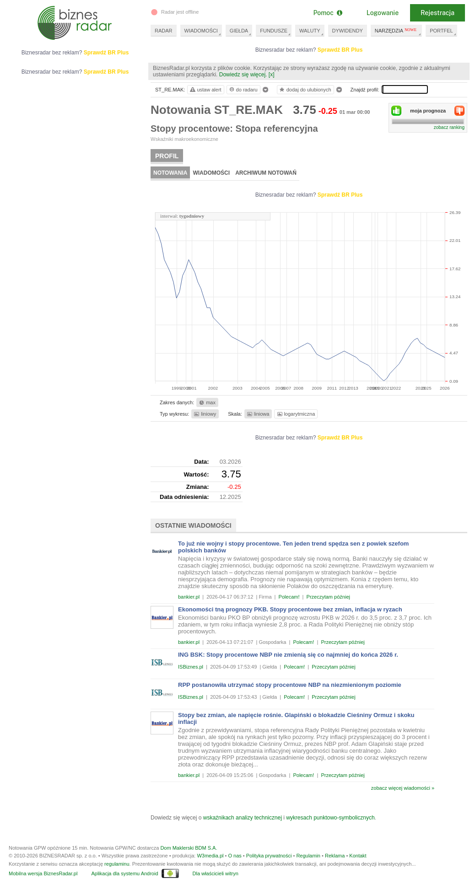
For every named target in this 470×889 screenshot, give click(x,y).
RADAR (164, 30)
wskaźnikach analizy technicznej (242, 817)
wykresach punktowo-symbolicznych (330, 817)
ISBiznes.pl (190, 666)
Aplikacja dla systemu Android (124, 873)
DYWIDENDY (347, 30)
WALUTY (309, 30)
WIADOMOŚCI (201, 30)
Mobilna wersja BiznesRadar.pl (43, 873)
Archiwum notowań (266, 173)
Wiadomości (211, 173)
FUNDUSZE (273, 30)
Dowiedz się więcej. (243, 74)
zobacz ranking (449, 127)
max (207, 402)
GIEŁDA (239, 30)
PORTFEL (441, 30)
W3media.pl (210, 855)
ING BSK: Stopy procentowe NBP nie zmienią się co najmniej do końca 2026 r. (288, 654)
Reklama (335, 855)
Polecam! (289, 597)
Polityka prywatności (269, 855)
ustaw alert (205, 89)
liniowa (257, 414)
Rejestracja (437, 12)
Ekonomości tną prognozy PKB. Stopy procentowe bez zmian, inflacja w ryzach (290, 609)
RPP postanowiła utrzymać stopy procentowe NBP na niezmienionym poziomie (289, 684)
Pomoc (327, 12)
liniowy (204, 414)
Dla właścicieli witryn (215, 873)
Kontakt (357, 855)
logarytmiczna (295, 414)
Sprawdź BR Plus (340, 50)
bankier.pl (189, 597)
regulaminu (116, 864)
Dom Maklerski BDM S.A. (188, 848)
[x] (272, 74)
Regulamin (308, 855)
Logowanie (383, 12)
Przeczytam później (328, 597)
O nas (234, 855)
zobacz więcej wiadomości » (402, 788)
